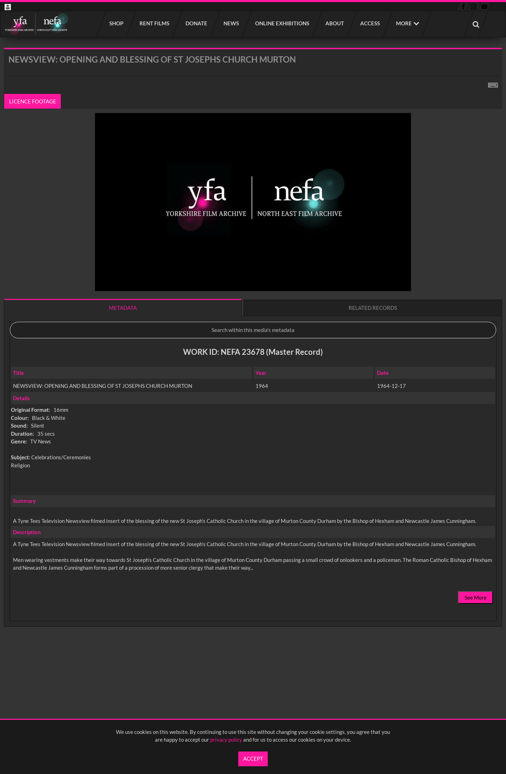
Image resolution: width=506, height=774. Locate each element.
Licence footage (32, 101)
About (335, 23)
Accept (253, 758)
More (404, 23)
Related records (373, 308)
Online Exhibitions (282, 23)
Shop (117, 23)
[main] (253, 356)
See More (476, 597)
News (231, 23)
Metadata (123, 308)
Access (370, 23)
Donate (197, 23)
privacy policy (226, 739)
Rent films (155, 23)
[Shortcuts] (493, 83)
